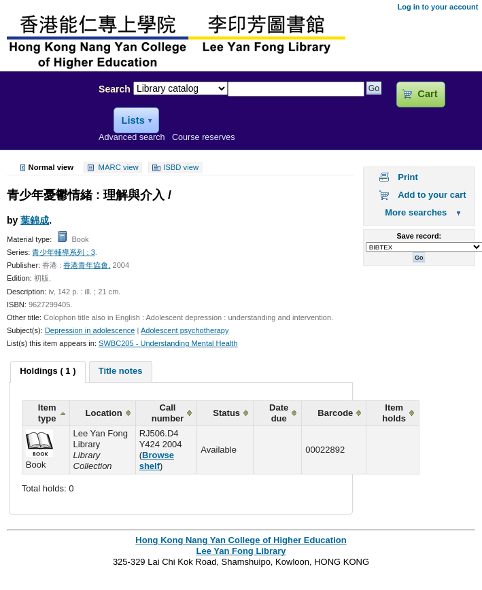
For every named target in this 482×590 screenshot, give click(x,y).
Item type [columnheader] (47, 412)
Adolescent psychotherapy (185, 330)
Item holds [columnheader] (394, 412)
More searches (416, 212)
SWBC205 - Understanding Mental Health (168, 343)
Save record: (418, 236)
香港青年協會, (86, 265)
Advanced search (132, 137)
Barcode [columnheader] (335, 413)
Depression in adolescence (90, 330)
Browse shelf (156, 460)
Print (408, 177)
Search (115, 89)
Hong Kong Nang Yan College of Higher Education (240, 540)
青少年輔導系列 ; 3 (63, 252)
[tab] (47, 372)
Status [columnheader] (226, 413)
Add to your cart (432, 195)
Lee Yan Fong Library (45, 118)
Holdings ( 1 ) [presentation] (47, 371)
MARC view (119, 168)
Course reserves (203, 137)
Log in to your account (437, 7)
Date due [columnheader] (278, 412)
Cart (427, 93)
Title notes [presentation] (121, 371)
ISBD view (181, 168)
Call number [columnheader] (168, 412)
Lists (132, 120)
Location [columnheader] (104, 413)
